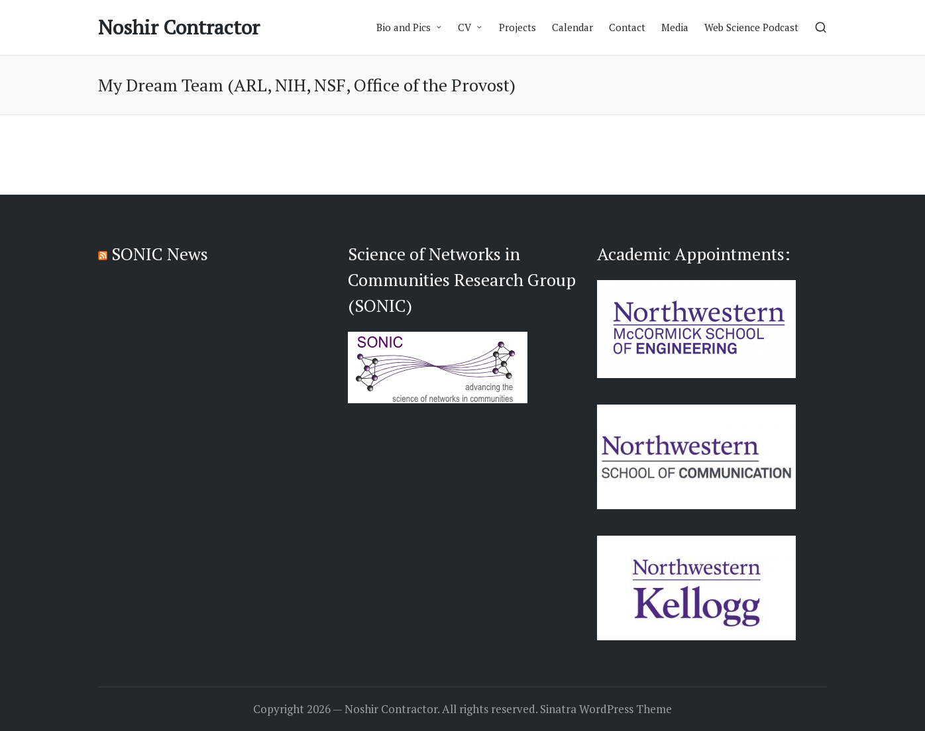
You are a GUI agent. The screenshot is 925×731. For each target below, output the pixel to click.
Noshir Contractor (179, 27)
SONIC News (159, 253)
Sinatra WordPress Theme (606, 709)
